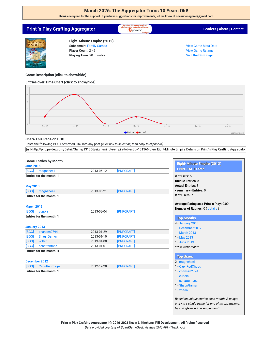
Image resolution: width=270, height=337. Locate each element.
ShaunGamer (48, 236)
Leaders (209, 29)
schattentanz (48, 246)
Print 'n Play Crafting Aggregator (60, 29)
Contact (237, 29)
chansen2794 (48, 232)
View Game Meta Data (201, 46)
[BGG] (30, 171)
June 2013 (32, 166)
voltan (43, 241)
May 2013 (32, 186)
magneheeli (47, 171)
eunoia (43, 211)
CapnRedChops (50, 266)
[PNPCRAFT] (126, 171)
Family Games (97, 46)
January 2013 (35, 227)
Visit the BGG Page (199, 55)
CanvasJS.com (237, 133)
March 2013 (33, 206)
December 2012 (36, 261)
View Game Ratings (199, 50)
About (224, 29)
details (212, 208)
